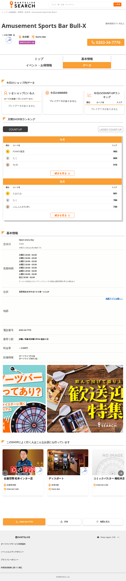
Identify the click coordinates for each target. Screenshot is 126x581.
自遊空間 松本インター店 (18, 478)
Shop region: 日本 (108, 537)
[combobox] (80, 5)
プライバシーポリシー (9, 559)
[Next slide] (121, 473)
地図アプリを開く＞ (114, 298)
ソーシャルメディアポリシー (12, 552)
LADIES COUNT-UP (111, 129)
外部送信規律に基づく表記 (11, 567)
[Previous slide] (5, 473)
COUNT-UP (15, 129)
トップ (4, 12)
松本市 (27, 12)
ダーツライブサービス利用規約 (13, 544)
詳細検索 (12, 12)
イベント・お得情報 (39, 65)
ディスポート (56, 478)
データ (87, 65)
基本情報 (87, 59)
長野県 (20, 12)
